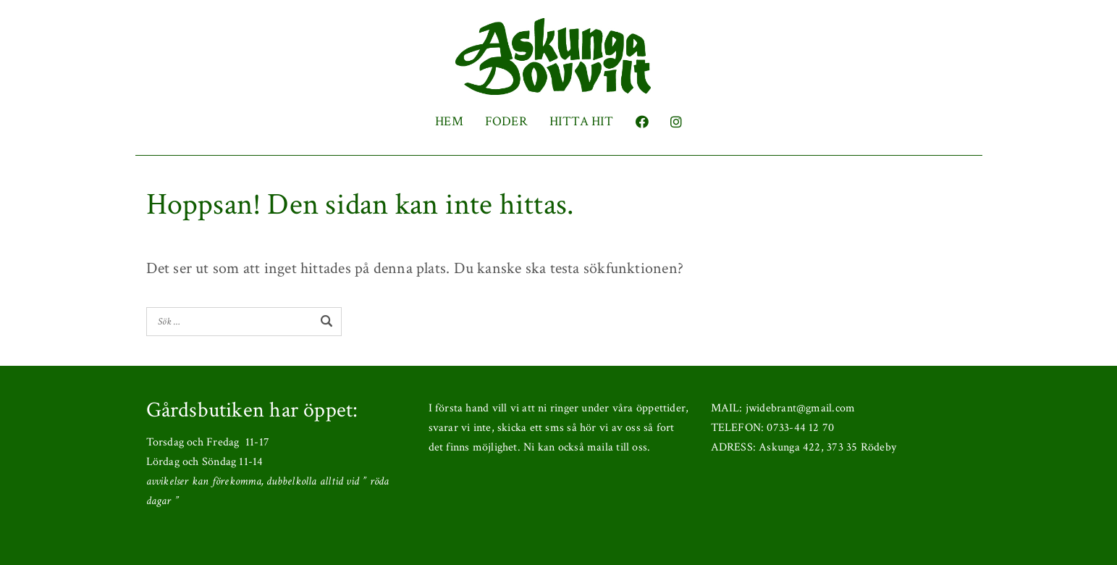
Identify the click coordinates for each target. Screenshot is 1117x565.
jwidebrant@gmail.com (800, 408)
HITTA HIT (581, 121)
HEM (449, 121)
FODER (506, 121)
